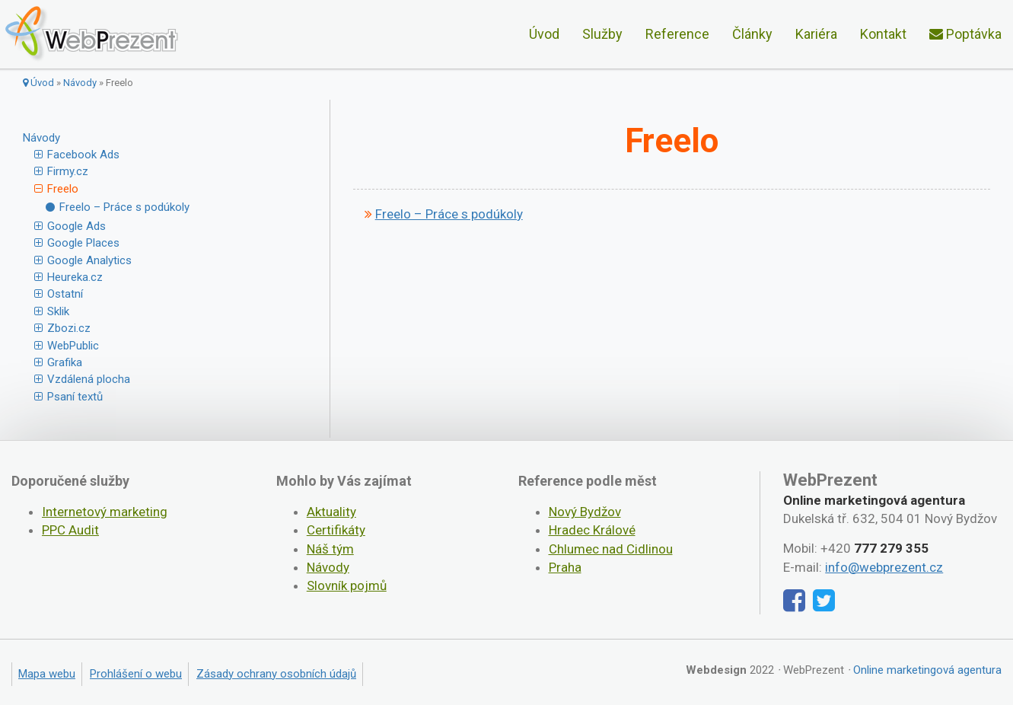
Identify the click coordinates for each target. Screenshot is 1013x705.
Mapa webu (46, 674)
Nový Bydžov (585, 511)
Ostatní (65, 294)
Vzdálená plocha (88, 379)
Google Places (83, 243)
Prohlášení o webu (136, 674)
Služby (602, 34)
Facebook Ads (83, 154)
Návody (80, 82)
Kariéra (816, 34)
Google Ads (76, 226)
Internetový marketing (104, 511)
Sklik (58, 311)
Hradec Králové (592, 530)
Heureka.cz (75, 277)
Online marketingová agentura (927, 670)
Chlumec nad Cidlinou (611, 549)
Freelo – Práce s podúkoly (124, 207)
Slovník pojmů (347, 585)
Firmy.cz (67, 171)
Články (752, 34)
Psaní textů (75, 397)
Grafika (64, 362)
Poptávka (965, 34)
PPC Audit (70, 530)
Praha (565, 567)
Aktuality (331, 511)
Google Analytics (89, 260)
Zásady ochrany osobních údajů (276, 674)
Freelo (62, 189)
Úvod (544, 34)
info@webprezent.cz (884, 567)
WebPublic (73, 345)
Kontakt (883, 34)
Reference (677, 34)
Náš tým (330, 549)
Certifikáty (336, 530)
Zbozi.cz (69, 328)
